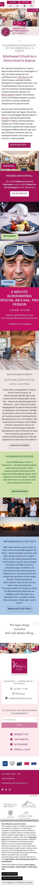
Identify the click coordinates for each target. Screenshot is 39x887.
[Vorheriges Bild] (2, 648)
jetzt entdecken (19, 33)
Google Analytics (21, 867)
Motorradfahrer (8, 95)
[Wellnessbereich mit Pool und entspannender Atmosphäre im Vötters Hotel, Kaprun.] (27, 648)
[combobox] (19, 719)
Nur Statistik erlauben (12, 878)
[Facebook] (6, 790)
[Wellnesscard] (19, 764)
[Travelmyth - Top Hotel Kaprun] (12, 763)
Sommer (5, 118)
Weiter (19, 725)
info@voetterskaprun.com (18, 698)
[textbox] (19, 720)
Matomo (32, 864)
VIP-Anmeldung (8, 774)
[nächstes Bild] (37, 648)
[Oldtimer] (19, 264)
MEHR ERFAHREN (19, 492)
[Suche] (31, 6)
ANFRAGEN (25, 2)
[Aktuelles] (2, 790)
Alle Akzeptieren (10, 874)
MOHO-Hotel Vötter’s (19, 609)
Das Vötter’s (23, 77)
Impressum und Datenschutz (15, 783)
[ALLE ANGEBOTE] (19, 350)
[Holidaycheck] (33, 763)
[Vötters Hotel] (2, 4)
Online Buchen (19, 194)
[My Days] (26, 763)
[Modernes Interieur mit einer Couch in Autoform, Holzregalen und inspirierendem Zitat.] (19, 648)
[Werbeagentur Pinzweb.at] (33, 796)
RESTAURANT (9, 236)
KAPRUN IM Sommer (19, 446)
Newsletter (19, 734)
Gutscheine (19, 744)
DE (33, 2)
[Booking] (5, 763)
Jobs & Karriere (8, 779)
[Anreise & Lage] (24, 6)
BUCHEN (13, 2)
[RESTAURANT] (19, 221)
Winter (15, 121)
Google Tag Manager (8, 867)
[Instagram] (10, 790)
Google (26, 864)
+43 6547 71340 (19, 689)
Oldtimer (8, 282)
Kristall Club (19, 749)
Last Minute (19, 739)
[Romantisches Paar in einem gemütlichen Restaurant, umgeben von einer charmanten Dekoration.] (12, 648)
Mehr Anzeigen (19, 145)
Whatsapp (18, 693)
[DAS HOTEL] (19, 161)
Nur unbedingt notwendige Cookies (17, 883)
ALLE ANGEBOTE (19, 360)
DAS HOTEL (8, 166)
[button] (36, 4)
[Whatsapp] (17, 6)
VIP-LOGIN (33, 10)
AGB (18, 774)
